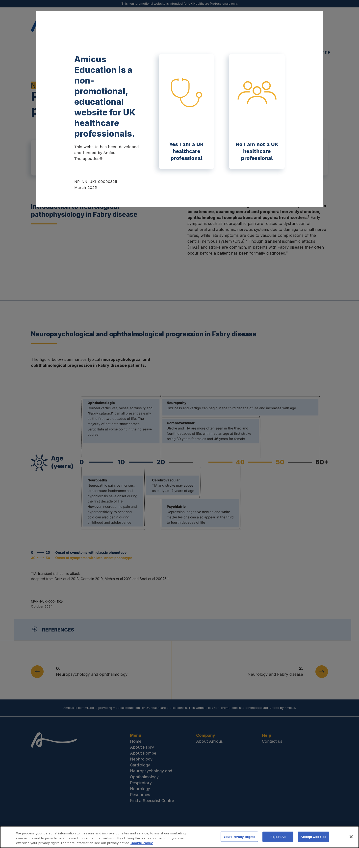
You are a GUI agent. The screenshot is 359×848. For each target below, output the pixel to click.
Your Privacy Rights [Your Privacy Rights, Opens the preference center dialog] (239, 837)
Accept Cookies (313, 837)
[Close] (351, 837)
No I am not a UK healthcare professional (256, 121)
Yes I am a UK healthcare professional (186, 119)
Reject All (278, 837)
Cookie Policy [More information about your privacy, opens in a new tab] (141, 844)
